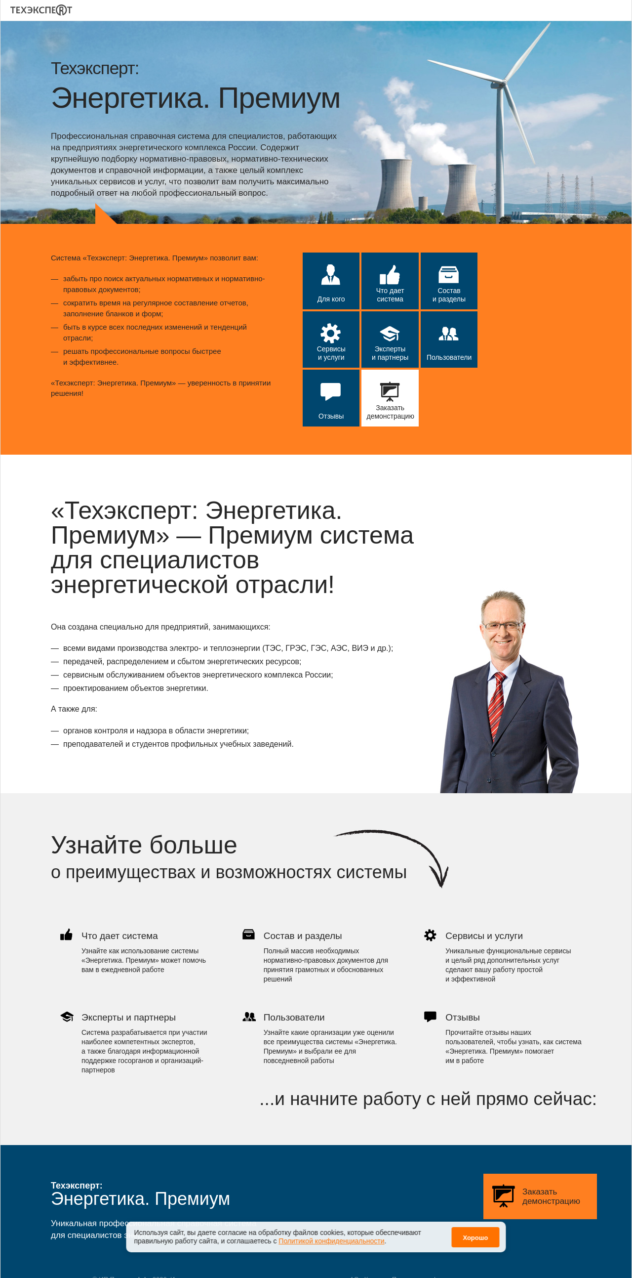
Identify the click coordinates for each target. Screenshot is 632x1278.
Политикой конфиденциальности (331, 1241)
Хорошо (475, 1237)
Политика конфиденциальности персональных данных (473, 1259)
